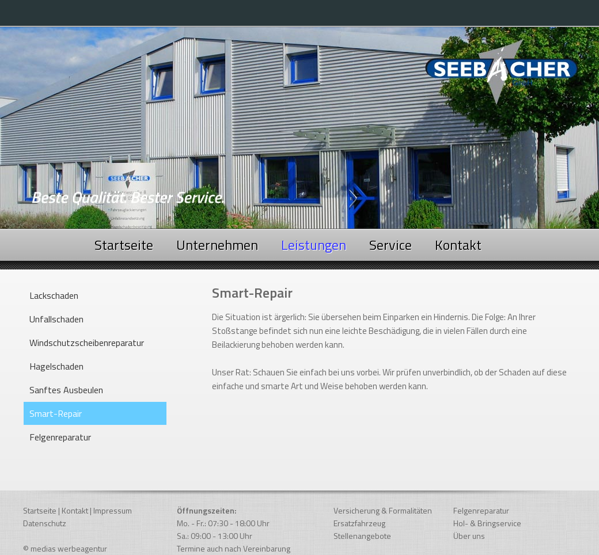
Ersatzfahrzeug (359, 523)
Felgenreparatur (60, 437)
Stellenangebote (362, 536)
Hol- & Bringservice (487, 523)
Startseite (123, 244)
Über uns (469, 536)
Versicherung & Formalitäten (382, 510)
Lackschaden (53, 295)
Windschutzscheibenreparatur (86, 342)
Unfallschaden (56, 319)
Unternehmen (217, 244)
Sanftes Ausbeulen (66, 390)
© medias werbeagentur (65, 548)
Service (390, 244)
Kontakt (458, 244)
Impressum (112, 510)
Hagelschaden (56, 366)
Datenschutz (44, 523)
